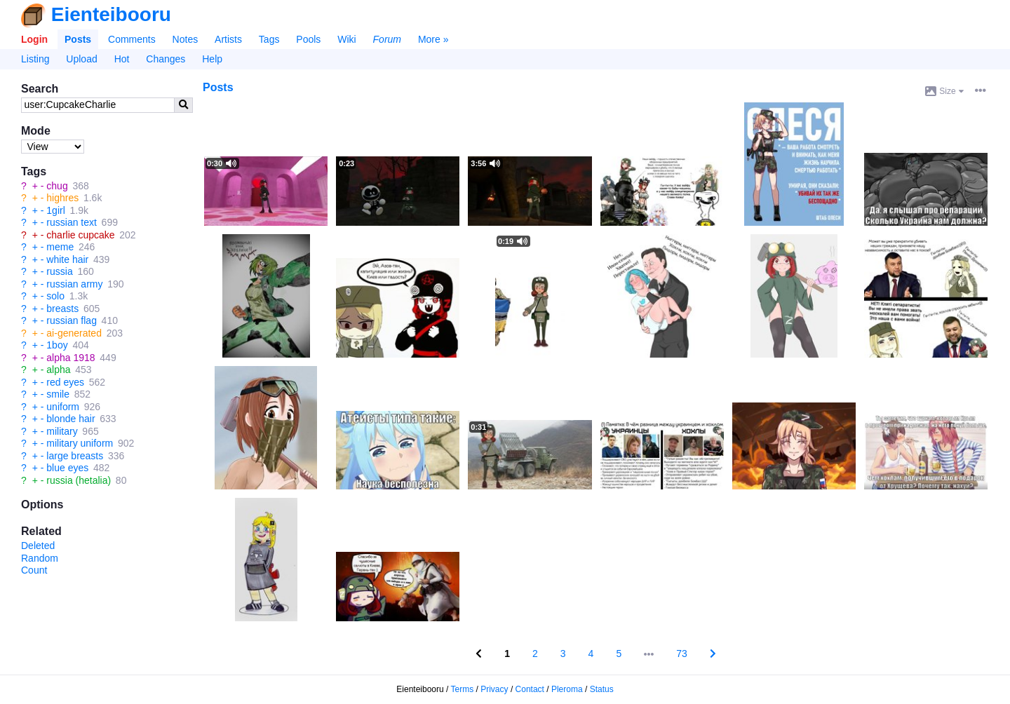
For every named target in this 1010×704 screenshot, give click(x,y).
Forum (387, 39)
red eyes (65, 382)
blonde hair (70, 418)
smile (57, 394)
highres (62, 197)
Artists (228, 39)
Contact (530, 689)
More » (433, 39)
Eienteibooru (111, 14)
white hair (67, 259)
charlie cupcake (80, 235)
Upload (81, 59)
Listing (35, 59)
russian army (74, 284)
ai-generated (74, 333)
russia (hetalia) (78, 480)
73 (681, 653)
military (61, 431)
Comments (132, 39)
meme (60, 246)
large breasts (74, 455)
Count (34, 570)
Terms (462, 689)
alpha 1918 (70, 357)
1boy (56, 345)
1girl (55, 210)
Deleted (38, 545)
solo (55, 296)
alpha (58, 369)
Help (212, 59)
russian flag (71, 320)
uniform (62, 406)
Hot (122, 59)
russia (59, 271)
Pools (308, 39)
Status (602, 689)
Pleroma (567, 689)
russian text (71, 222)
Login (34, 39)
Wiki (346, 39)
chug (56, 185)
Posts (78, 39)
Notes (185, 39)
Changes (165, 59)
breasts (62, 308)
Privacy (494, 689)
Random (39, 558)
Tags (269, 39)
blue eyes (67, 467)
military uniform (79, 443)
